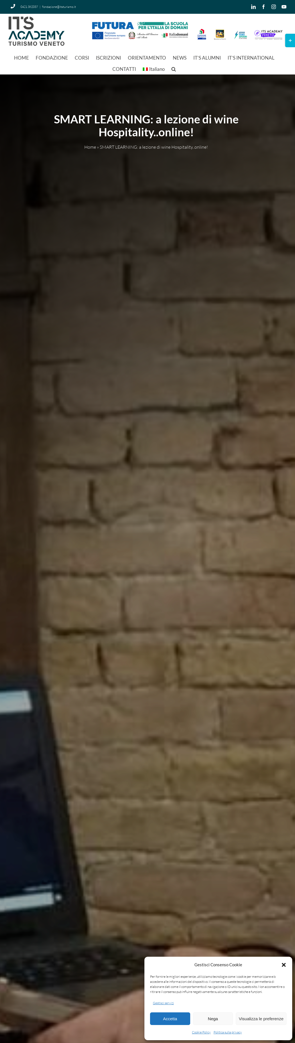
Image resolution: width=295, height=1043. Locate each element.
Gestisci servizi (163, 1003)
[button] (284, 965)
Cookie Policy (201, 1032)
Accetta (170, 1018)
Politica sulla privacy (228, 1032)
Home (90, 147)
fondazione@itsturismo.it (59, 7)
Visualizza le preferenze (261, 1018)
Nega (213, 1018)
